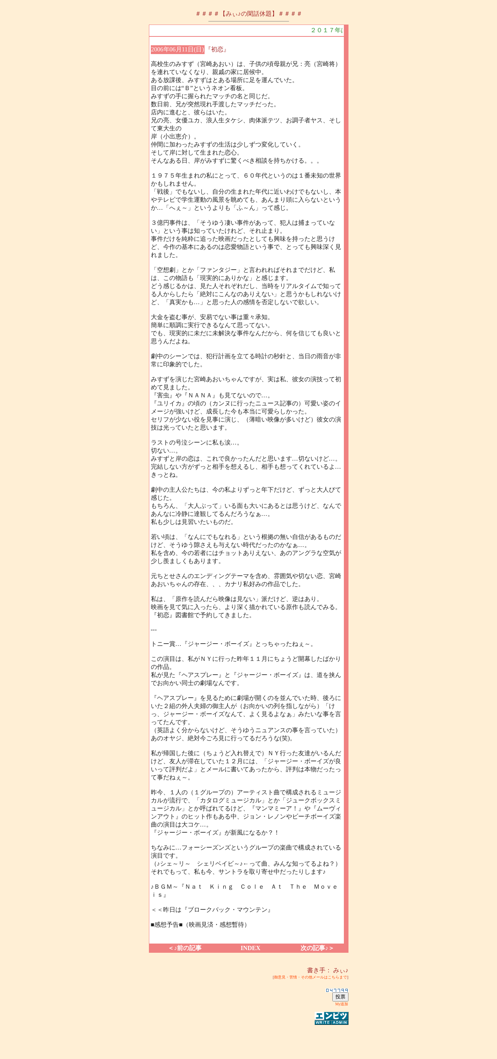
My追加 (341, 1004)
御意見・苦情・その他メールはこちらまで (310, 977)
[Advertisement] (248, 1037)
